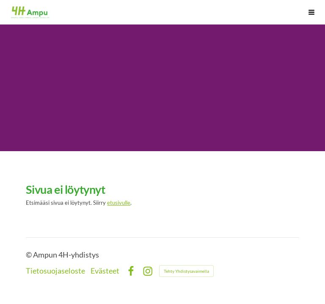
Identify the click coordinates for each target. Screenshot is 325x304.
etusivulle (118, 202)
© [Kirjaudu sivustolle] (29, 254)
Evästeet (105, 271)
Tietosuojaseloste (55, 271)
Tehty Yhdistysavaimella (186, 271)
